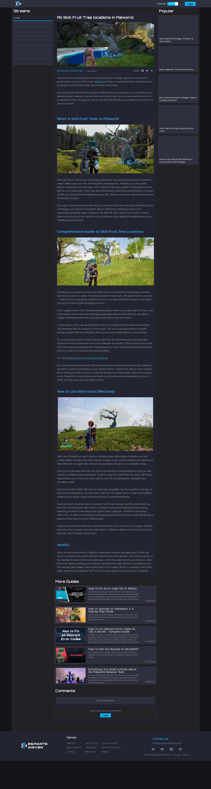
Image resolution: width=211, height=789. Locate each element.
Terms (185, 782)
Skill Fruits (99, 95)
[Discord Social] (171, 778)
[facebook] (142, 85)
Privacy (177, 782)
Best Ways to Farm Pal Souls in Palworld (88, 372)
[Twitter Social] (153, 778)
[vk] (151, 85)
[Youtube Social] (162, 778)
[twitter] (147, 85)
